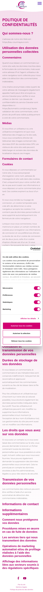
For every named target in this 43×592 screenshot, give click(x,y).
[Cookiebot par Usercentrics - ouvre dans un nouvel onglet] (30, 249)
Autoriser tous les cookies (21, 326)
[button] (39, 3)
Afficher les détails (28, 318)
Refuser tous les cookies (21, 341)
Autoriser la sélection (21, 333)
